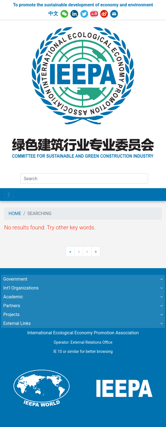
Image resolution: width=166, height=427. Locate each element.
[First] (70, 251)
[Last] (96, 251)
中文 (53, 13)
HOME (15, 213)
